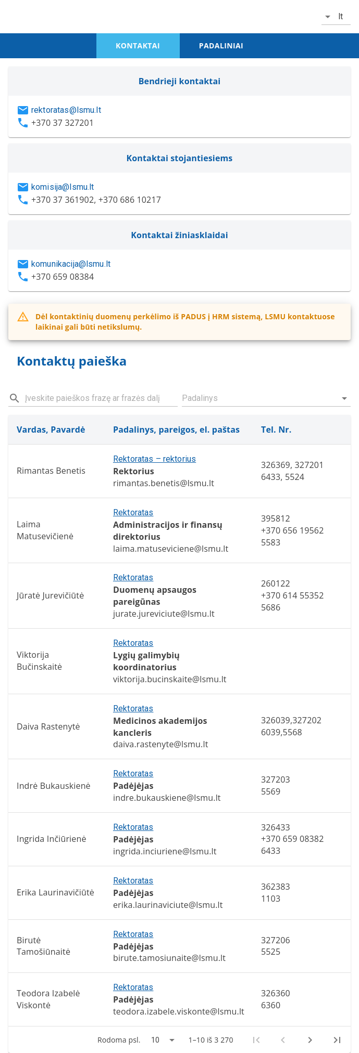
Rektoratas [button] (133, 512)
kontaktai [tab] (138, 45)
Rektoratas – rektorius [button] (154, 459)
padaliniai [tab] (221, 45)
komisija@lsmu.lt (62, 187)
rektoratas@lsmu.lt (66, 110)
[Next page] (310, 1040)
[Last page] (337, 1040)
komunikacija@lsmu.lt (70, 264)
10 (155, 1040)
